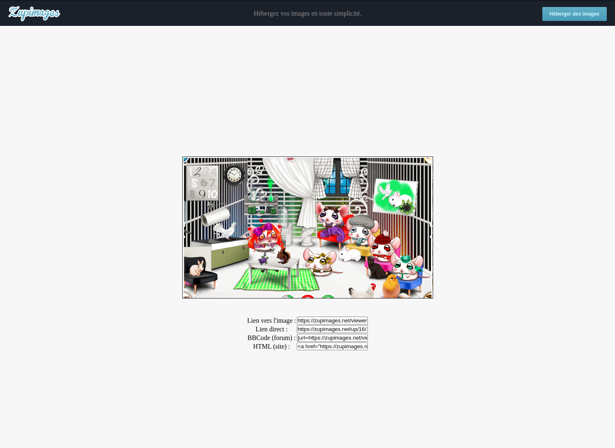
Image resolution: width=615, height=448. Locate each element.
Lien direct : (271, 329)
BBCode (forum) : (272, 337)
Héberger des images (574, 14)
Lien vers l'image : (271, 320)
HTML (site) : (271, 346)
